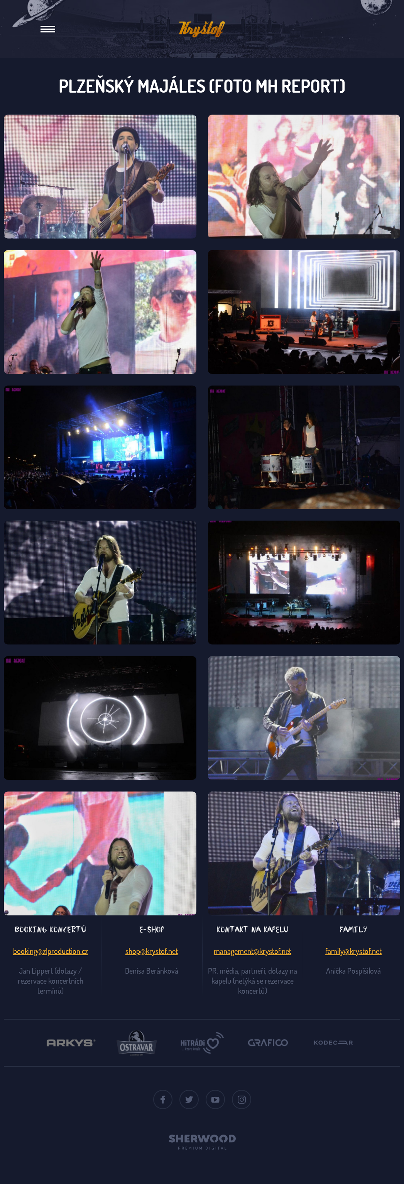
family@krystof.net (353, 951)
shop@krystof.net (151, 951)
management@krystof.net (252, 951)
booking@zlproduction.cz (50, 951)
